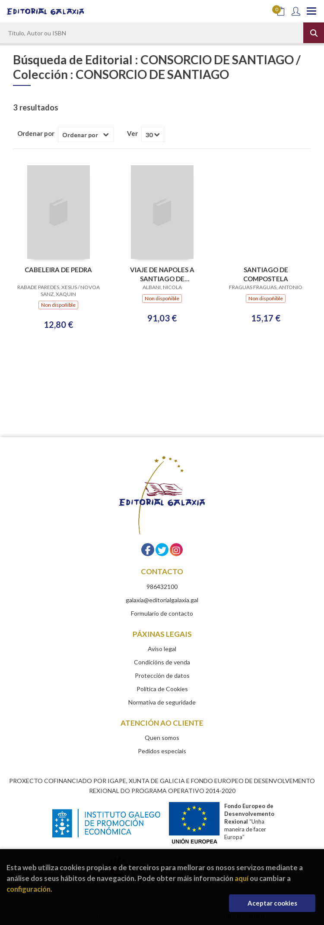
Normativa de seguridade (162, 702)
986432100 (162, 586)
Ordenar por (35, 133)
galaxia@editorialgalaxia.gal (162, 600)
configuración (28, 889)
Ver (132, 133)
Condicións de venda (162, 662)
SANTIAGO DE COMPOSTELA (265, 274)
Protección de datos (162, 675)
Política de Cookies (162, 688)
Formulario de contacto (162, 613)
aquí (241, 878)
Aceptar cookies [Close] (272, 903)
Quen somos (162, 737)
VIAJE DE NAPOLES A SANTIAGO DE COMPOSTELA (162, 274)
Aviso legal (162, 648)
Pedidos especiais (162, 751)
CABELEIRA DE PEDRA (58, 270)
